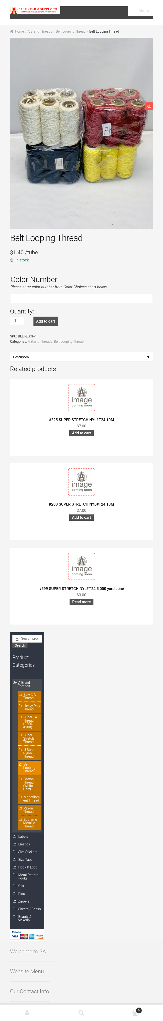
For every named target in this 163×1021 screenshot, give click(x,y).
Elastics (24, 844)
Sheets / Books (29, 909)
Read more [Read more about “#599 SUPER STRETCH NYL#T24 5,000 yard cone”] (81, 602)
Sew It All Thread (30, 696)
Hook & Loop (27, 867)
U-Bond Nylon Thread (28, 753)
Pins (21, 894)
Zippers (23, 901)
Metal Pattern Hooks (28, 876)
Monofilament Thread (31, 798)
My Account (27, 1013)
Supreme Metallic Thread (30, 823)
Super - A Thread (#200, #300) (30, 722)
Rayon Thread (28, 810)
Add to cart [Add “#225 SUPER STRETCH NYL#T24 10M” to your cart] (81, 433)
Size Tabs (25, 860)
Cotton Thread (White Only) (28, 784)
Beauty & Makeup (25, 918)
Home (19, 31)
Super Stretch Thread (28, 738)
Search (20, 645)
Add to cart (45, 321)
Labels (23, 836)
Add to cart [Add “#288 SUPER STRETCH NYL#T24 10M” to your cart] (81, 517)
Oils (21, 886)
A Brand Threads (39, 31)
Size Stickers (27, 852)
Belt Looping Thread (71, 31)
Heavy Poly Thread (31, 707)
